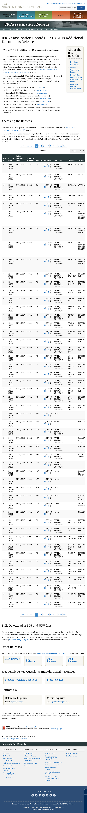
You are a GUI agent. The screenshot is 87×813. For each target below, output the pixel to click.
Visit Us (61, 15)
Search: (43, 150)
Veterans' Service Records (26, 15)
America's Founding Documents (78, 15)
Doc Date (47, 160)
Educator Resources (43, 15)
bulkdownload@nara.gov (18, 640)
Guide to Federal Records (53, 762)
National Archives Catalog (11, 763)
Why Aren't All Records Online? (52, 773)
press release (39, 87)
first (22, 146)
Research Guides (52, 750)
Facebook (32, 795)
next (60, 146)
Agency (39, 160)
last (64, 146)
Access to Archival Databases (9, 769)
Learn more (66, 809)
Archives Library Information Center (9, 774)
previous (29, 146)
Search (81, 8)
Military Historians (30, 756)
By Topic (6, 753)
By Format (6, 756)
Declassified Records (52, 765)
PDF (45, 166)
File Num (71, 160)
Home (5, 29)
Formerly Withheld (30, 159)
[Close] (84, 791)
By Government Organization (8, 759)
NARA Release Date (19, 158)
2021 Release (72, 660)
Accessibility (24, 804)
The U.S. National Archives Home (22, 5)
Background (75, 65)
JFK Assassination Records (35, 29)
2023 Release (30, 660)
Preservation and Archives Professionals (33, 759)
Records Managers (30, 763)
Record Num (11, 159)
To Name (82, 160)
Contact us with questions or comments (15, 739)
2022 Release (51, 660)
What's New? (71, 750)
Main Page (74, 62)
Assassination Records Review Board (75, 86)
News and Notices (72, 753)
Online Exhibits (8, 777)
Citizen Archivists (54, 3)
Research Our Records (8, 15)
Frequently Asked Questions (21, 679)
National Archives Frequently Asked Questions (51, 758)
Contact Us (80, 3)
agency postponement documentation (51, 653)
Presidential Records (10, 766)
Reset (82, 151)
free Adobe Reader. (28, 727)
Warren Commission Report (75, 69)
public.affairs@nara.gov (61, 702)
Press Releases (55, 679)
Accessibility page (56, 729)
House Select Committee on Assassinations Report (76, 78)
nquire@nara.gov (17, 702)
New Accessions (71, 756)
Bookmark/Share (68, 3)
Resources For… (31, 750)
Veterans (27, 766)
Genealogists (28, 753)
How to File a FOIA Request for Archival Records (52, 778)
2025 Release (12, 658)
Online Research (10, 750)
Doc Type (58, 160)
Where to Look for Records (51, 768)
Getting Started (50, 753)
